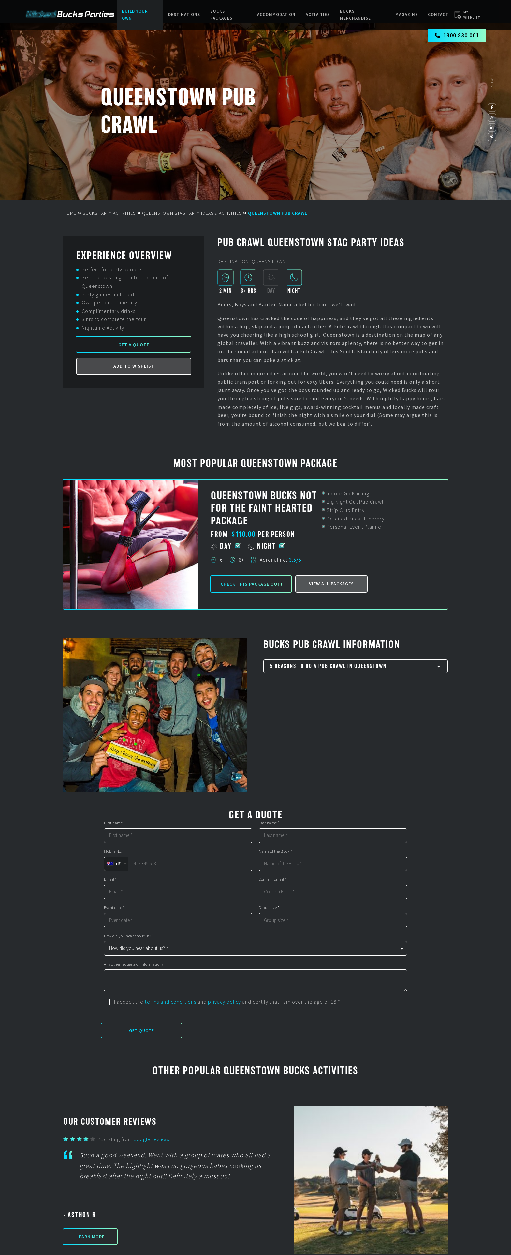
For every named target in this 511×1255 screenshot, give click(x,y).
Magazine (407, 14)
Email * (110, 879)
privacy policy (224, 1002)
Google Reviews (151, 1139)
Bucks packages (221, 14)
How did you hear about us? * (128, 936)
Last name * (269, 823)
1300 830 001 (456, 36)
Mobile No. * (114, 851)
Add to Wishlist (133, 366)
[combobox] (116, 864)
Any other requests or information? (133, 964)
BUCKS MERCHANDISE (355, 14)
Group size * (269, 908)
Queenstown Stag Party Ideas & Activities (191, 213)
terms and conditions (170, 1002)
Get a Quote (133, 345)
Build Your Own (135, 14)
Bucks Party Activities (109, 213)
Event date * (114, 908)
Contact (438, 14)
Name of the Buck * (275, 851)
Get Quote (141, 1030)
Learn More (90, 1237)
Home (69, 213)
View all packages (331, 584)
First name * (114, 823)
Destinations (184, 14)
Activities (318, 14)
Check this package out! (251, 584)
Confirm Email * (273, 879)
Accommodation (276, 14)
